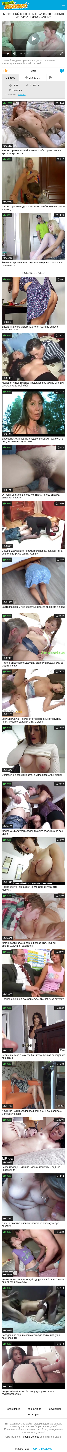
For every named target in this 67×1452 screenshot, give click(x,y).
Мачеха (21, 94)
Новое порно (13, 1408)
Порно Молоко (41, 1448)
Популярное (54, 1408)
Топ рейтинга (33, 1408)
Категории (33, 1414)
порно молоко (31, 1436)
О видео (10, 77)
